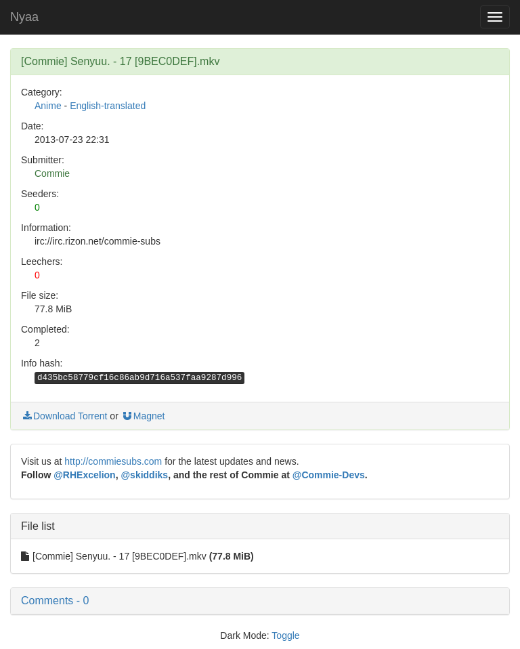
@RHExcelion (84, 474)
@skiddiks (144, 474)
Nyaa (24, 17)
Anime (48, 105)
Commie (52, 173)
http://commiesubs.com (113, 461)
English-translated (108, 105)
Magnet (143, 416)
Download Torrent (64, 416)
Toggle (285, 635)
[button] (260, 601)
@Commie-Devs (328, 474)
